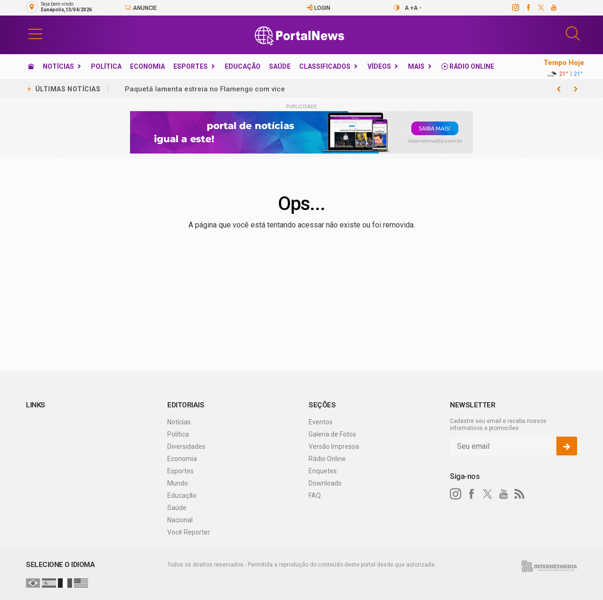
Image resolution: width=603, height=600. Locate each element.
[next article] (558, 89)
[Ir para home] (31, 66)
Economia (147, 66)
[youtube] (553, 7)
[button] (35, 33)
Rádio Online (467, 66)
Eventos (321, 422)
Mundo (177, 483)
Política (106, 66)
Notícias (58, 66)
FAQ (315, 495)
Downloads (325, 483)
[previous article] (575, 89)
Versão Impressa (334, 446)
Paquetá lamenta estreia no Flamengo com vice (205, 89)
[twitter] (541, 7)
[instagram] (515, 7)
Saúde (280, 66)
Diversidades (186, 446)
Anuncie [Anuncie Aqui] (141, 7)
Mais (416, 66)
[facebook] (528, 7)
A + (409, 8)
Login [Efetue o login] (318, 7)
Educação (243, 66)
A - (418, 8)
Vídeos (379, 66)
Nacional (180, 520)
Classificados (324, 66)
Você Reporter (188, 532)
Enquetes (323, 471)
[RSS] (519, 494)
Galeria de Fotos (332, 434)
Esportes (190, 66)
